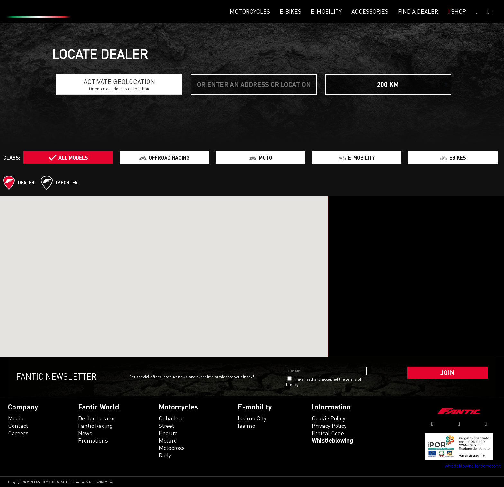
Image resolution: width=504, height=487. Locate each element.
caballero (171, 418)
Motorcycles (250, 11)
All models (73, 157)
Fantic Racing (95, 425)
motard (168, 440)
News (85, 432)
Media (16, 418)
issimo (246, 425)
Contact (18, 425)
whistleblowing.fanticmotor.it (473, 465)
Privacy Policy (329, 425)
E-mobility (326, 11)
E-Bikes (290, 11)
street (166, 425)
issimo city (252, 418)
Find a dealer (418, 11)
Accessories (369, 11)
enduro (168, 432)
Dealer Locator (97, 418)
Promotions (93, 440)
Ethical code (328, 432)
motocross (172, 447)
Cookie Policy (328, 418)
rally (165, 455)
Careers (18, 432)
